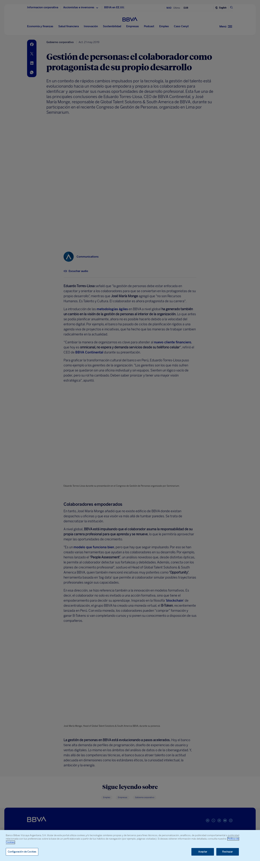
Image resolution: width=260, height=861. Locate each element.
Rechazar (227, 851)
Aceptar (202, 851)
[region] (130, 845)
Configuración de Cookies (22, 851)
